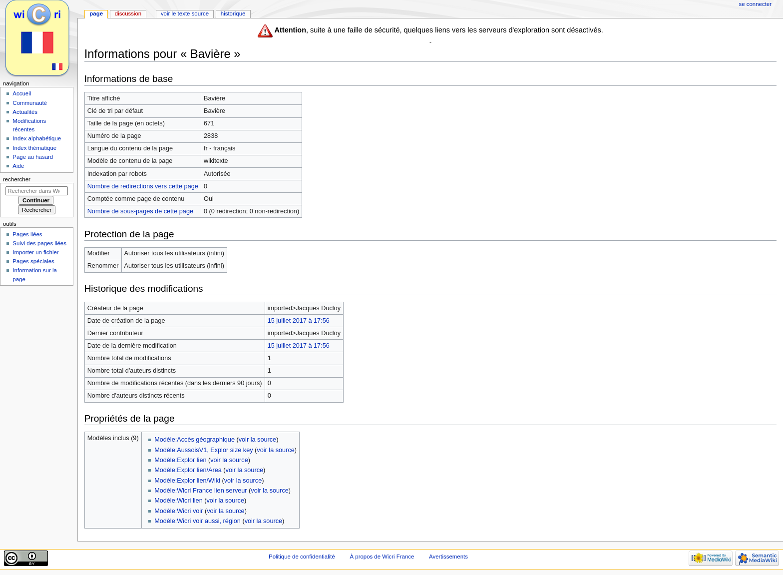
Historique (233, 13)
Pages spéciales (33, 261)
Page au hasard (32, 157)
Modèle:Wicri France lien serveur (200, 490)
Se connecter (755, 4)
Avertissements (448, 557)
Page (96, 13)
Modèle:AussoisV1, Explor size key (203, 450)
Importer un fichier (35, 252)
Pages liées (27, 234)
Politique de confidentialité (302, 557)
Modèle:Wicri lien (178, 500)
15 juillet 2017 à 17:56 (299, 320)
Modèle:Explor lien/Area (188, 470)
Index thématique (34, 148)
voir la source (257, 439)
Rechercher (16, 179)
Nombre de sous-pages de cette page (140, 211)
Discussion (128, 13)
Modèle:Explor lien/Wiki (187, 480)
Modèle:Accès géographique (194, 439)
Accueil (21, 93)
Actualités (24, 112)
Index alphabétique (36, 138)
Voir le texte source (185, 13)
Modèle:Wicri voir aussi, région (197, 521)
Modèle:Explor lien (180, 460)
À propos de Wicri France (382, 557)
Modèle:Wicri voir (178, 511)
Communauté (29, 103)
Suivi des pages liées (39, 243)
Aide (18, 166)
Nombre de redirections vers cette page (142, 186)
